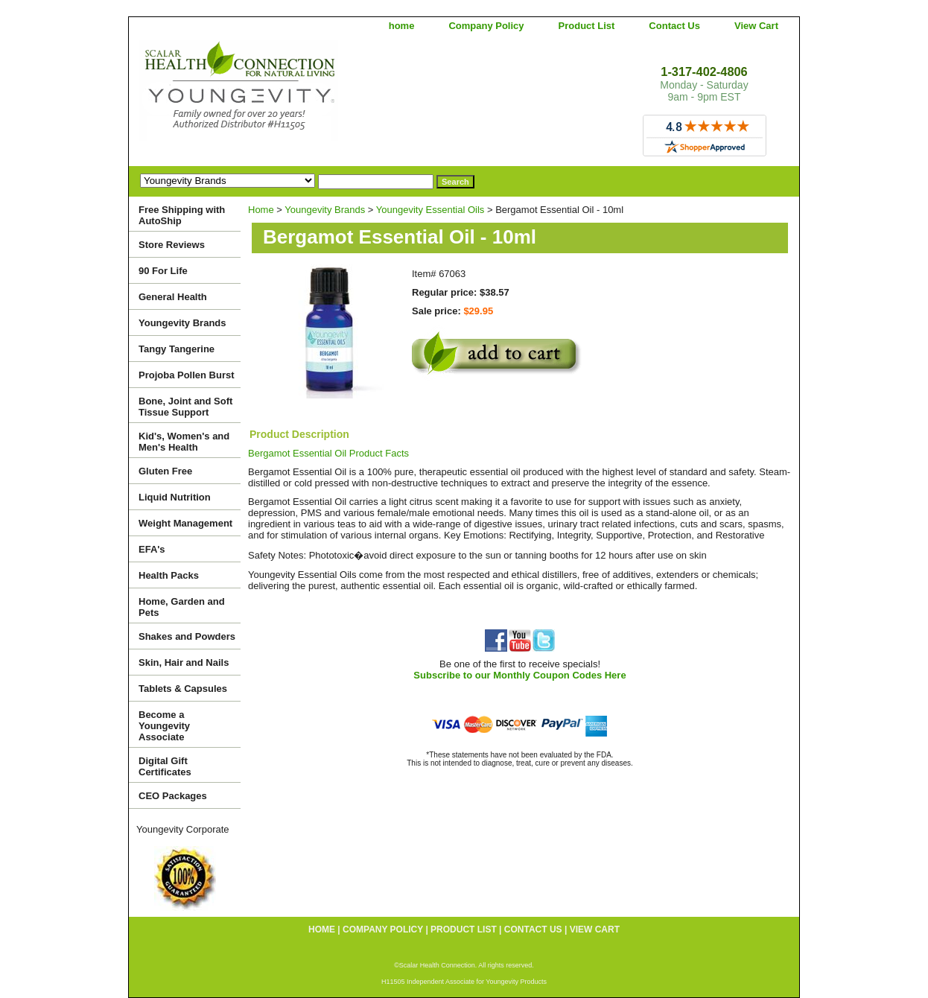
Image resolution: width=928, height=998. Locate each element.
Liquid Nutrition (175, 497)
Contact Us (674, 25)
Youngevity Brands (325, 209)
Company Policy (486, 25)
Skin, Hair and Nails (184, 662)
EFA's (152, 549)
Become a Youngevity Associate (164, 726)
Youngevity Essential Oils (430, 209)
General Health (173, 296)
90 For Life (163, 270)
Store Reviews (172, 244)
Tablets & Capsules (183, 688)
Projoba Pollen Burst (187, 375)
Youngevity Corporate (182, 829)
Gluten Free (165, 471)
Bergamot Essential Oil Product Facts (328, 453)
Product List (587, 25)
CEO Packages (173, 795)
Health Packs (169, 575)
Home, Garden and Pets (182, 607)
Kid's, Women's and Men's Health (184, 441)
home (402, 25)
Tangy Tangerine (176, 349)
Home (261, 209)
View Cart (756, 25)
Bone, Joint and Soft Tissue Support (185, 406)
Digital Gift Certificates (165, 766)
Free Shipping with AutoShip (182, 215)
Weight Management (185, 523)
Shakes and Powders (187, 636)
